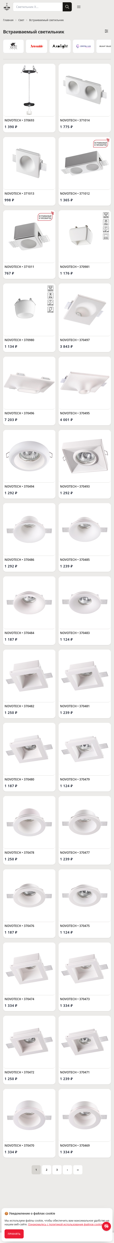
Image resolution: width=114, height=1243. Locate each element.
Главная (8, 20)
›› (79, 1170)
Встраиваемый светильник (46, 20)
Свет (21, 20)
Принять (14, 1234)
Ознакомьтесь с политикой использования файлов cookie (65, 1224)
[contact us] (106, 1226)
